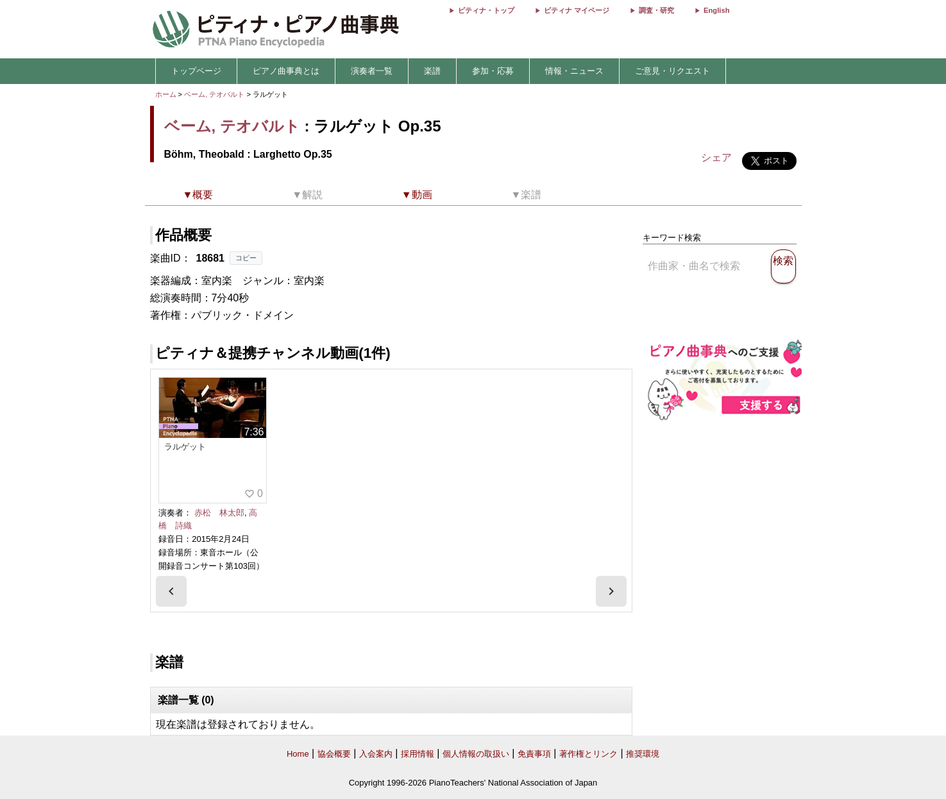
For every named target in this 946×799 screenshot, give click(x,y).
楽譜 (432, 71)
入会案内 (376, 754)
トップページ (196, 71)
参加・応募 (493, 71)
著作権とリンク (588, 754)
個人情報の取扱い (476, 754)
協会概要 (334, 754)
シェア (716, 157)
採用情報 (417, 754)
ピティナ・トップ (486, 10)
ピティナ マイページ (576, 10)
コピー (246, 258)
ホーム (165, 94)
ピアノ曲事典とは (286, 71)
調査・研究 (656, 10)
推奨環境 (642, 754)
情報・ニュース (574, 71)
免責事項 (534, 754)
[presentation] (171, 591)
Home (298, 754)
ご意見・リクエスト (672, 71)
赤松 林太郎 (219, 512)
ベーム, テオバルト (214, 94)
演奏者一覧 (372, 71)
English (716, 10)
